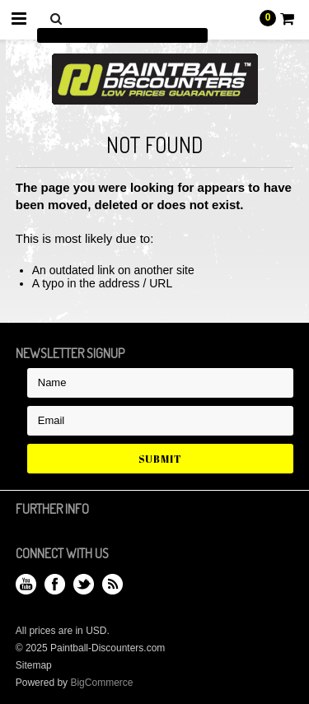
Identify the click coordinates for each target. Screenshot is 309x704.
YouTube (26, 584)
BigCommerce (101, 682)
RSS (112, 584)
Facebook (54, 584)
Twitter (83, 584)
